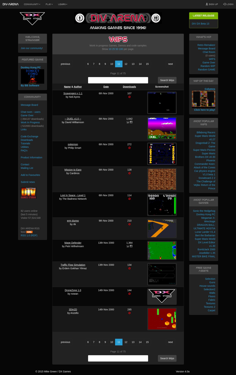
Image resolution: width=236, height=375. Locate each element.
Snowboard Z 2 (207, 178)
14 (140, 64)
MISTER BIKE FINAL (203, 256)
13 (133, 64)
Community (32, 4)
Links (24, 129)
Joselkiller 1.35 (207, 253)
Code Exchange (29, 136)
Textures (210, 303)
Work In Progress (30, 122)
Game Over (27, 115)
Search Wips (167, 80)
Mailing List (27, 168)
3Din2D (73, 309)
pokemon (73, 144)
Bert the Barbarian (205, 235)
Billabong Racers (206, 132)
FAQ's (24, 150)
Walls (212, 292)
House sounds (207, 285)
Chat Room (209, 52)
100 (121, 49)
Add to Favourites (30, 175)
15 (147, 64)
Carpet (211, 310)
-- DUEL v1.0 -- (73, 118)
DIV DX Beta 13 (200, 23)
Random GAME (206, 69)
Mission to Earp (72, 169)
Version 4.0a (183, 371)
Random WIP (208, 66)
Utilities (25, 147)
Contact (25, 164)
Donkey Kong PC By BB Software (32, 76)
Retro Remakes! (206, 45)
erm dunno (73, 220)
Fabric (211, 299)
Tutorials (25, 143)
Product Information (31, 157)
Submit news (28, 182)
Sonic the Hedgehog (204, 210)
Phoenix (210, 160)
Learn (62, 4)
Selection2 (209, 289)
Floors (211, 296)
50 (116, 49)
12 (126, 64)
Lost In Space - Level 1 (72, 195)
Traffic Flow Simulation (73, 264)
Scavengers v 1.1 (72, 93)
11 (118, 64)
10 (110, 49)
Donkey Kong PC (205, 214)
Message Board (29, 105)
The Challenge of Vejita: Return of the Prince (204, 185)
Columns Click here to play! (203, 99)
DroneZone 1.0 (73, 290)
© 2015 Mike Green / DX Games (53, 371)
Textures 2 (209, 306)
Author (78, 86)
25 (113, 49)
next (170, 64)
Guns (212, 282)
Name (67, 86)
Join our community (31, 48)
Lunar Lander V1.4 (205, 231)
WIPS (212, 59)
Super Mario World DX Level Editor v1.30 (205, 242)
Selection (210, 278)
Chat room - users (31, 112)
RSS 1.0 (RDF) (29, 235)
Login (228, 4)
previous (65, 64)
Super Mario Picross (204, 150)
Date (106, 86)
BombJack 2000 (206, 249)
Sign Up (212, 4)
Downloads (129, 86)
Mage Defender (72, 242)
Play (49, 4)
